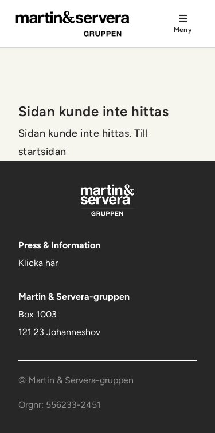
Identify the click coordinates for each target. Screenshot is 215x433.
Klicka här (38, 262)
